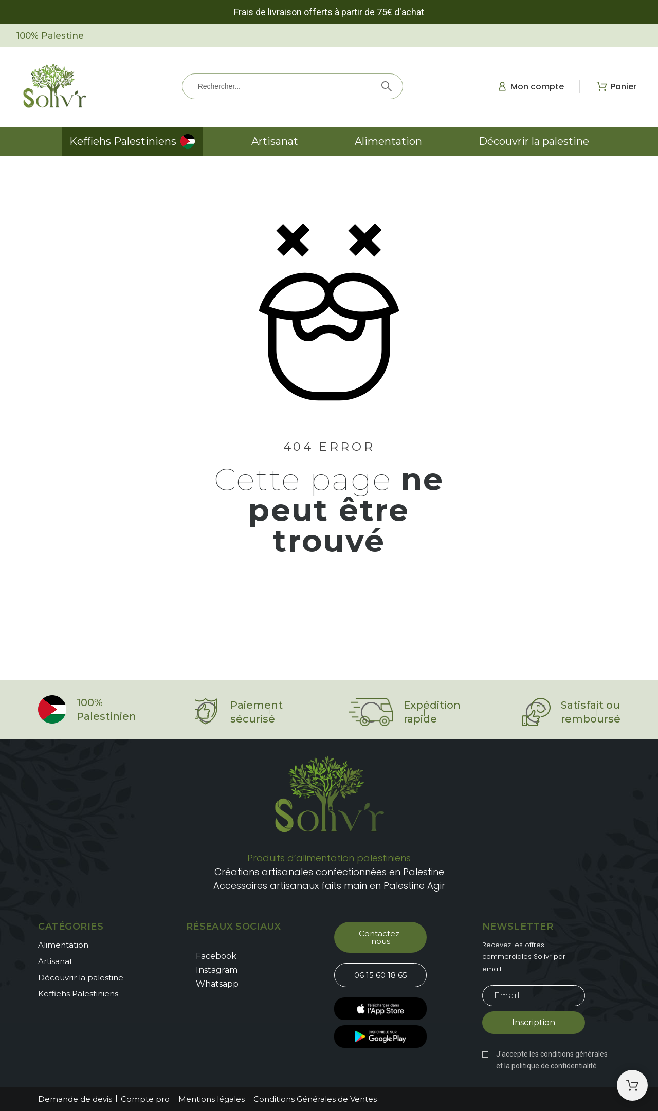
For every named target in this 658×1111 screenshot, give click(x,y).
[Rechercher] (292, 86)
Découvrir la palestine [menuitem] (534, 141)
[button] (380, 937)
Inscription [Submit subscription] (533, 1022)
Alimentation (63, 945)
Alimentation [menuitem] (388, 141)
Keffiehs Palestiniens (78, 993)
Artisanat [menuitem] (274, 141)
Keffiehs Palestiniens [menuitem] (122, 141)
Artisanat (55, 961)
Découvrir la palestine (80, 978)
